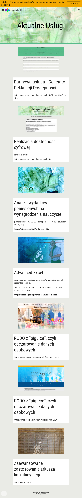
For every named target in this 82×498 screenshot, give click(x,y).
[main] (41, 25)
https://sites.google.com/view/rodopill (31, 419)
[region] (41, 3)
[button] (2, 10)
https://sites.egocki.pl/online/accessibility (32, 159)
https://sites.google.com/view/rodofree (31, 357)
